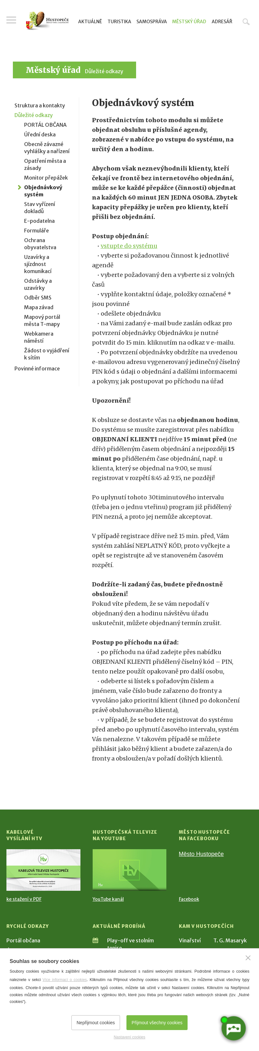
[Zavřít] (248, 958)
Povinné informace (37, 368)
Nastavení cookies (129, 1037)
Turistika (119, 22)
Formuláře (36, 230)
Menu (11, 20)
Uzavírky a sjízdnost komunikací (37, 264)
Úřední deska (40, 134)
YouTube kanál (108, 899)
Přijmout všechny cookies (157, 1022)
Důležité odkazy (104, 71)
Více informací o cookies (64, 979)
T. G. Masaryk (230, 940)
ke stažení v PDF (24, 899)
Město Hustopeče (201, 854)
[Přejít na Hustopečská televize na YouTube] (130, 870)
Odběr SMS (37, 297)
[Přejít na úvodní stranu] (47, 20)
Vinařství (190, 940)
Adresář (222, 22)
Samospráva (151, 22)
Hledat (246, 21)
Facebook (189, 899)
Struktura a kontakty (39, 105)
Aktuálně (90, 22)
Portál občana (23, 940)
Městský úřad (189, 22)
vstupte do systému (129, 246)
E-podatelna (39, 221)
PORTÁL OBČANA (45, 125)
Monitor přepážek (46, 177)
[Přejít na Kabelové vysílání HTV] (43, 870)
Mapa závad (38, 307)
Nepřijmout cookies (96, 1022)
